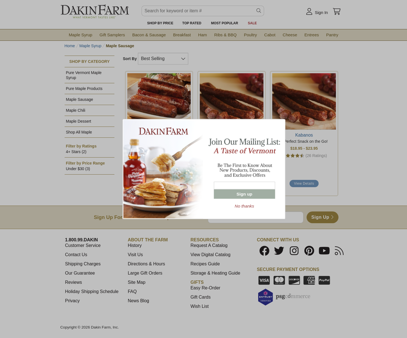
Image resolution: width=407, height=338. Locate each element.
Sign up (244, 194)
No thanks (244, 206)
